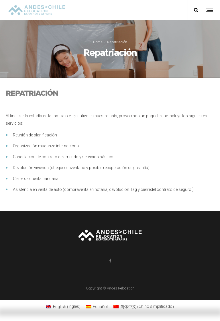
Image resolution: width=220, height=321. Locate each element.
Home (98, 42)
